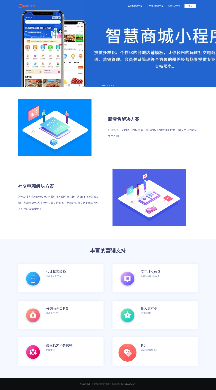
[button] (104, 85)
